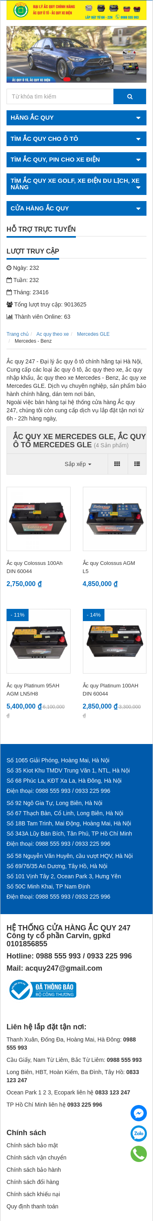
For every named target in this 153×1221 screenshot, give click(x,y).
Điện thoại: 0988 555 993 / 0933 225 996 (58, 791)
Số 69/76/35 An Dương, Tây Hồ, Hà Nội (57, 866)
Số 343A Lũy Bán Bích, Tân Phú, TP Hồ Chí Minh (69, 833)
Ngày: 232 (23, 268)
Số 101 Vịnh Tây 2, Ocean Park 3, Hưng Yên (64, 876)
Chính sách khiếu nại (33, 1194)
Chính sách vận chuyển (37, 1157)
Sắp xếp (77, 464)
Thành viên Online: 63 (39, 316)
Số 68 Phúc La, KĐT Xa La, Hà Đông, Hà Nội (64, 780)
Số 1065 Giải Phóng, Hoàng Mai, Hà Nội (58, 760)
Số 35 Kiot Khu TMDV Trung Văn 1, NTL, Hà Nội (68, 770)
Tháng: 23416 (28, 292)
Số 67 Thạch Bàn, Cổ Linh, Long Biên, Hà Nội (65, 813)
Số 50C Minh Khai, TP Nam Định (48, 886)
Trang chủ (18, 334)
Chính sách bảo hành (34, 1169)
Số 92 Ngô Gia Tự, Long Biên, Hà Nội (54, 803)
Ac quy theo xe (52, 334)
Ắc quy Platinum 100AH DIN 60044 (111, 690)
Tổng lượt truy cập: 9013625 (46, 304)
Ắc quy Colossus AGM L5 (109, 567)
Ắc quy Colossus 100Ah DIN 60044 (34, 567)
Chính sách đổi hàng (33, 1182)
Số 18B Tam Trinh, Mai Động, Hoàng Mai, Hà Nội (69, 823)
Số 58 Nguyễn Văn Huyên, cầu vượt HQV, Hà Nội (70, 856)
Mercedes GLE (93, 334)
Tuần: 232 (23, 280)
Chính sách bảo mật (32, 1145)
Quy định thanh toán (32, 1206)
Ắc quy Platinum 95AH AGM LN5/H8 (33, 690)
